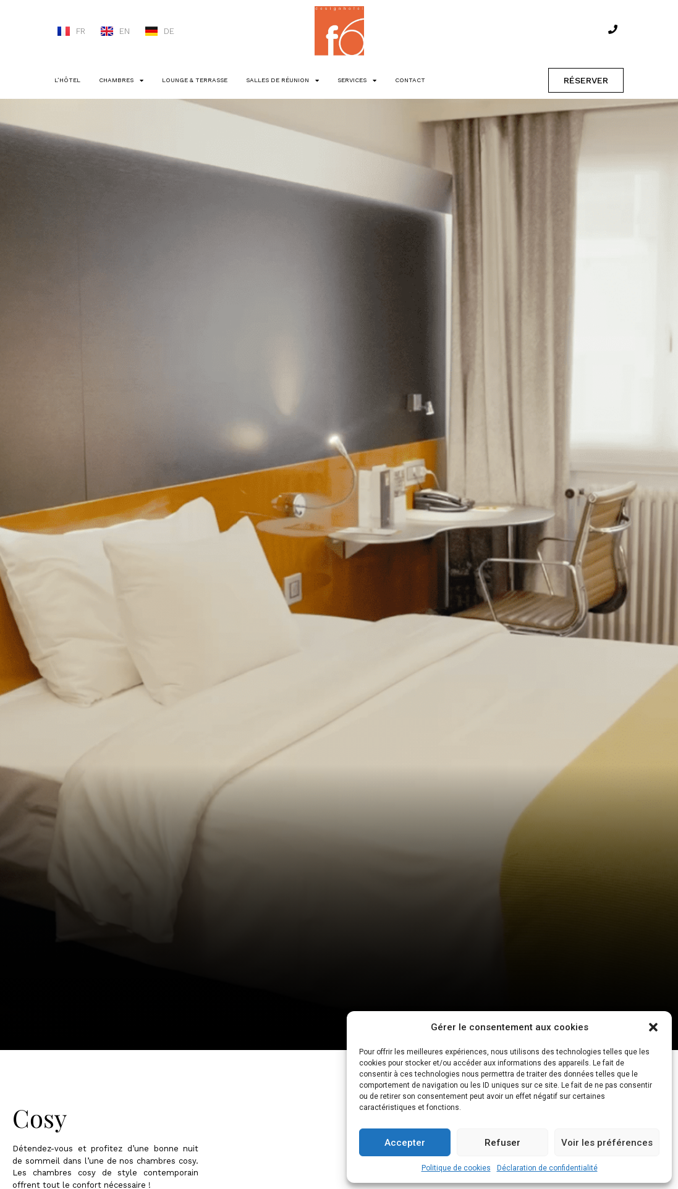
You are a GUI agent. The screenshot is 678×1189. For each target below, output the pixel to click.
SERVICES (356, 80)
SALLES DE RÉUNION (282, 80)
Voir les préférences (607, 1142)
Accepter (404, 1142)
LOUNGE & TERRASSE (194, 80)
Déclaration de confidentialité (547, 1168)
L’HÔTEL (67, 80)
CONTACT (410, 80)
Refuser (502, 1142)
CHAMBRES (121, 80)
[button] (653, 1027)
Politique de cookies (456, 1168)
